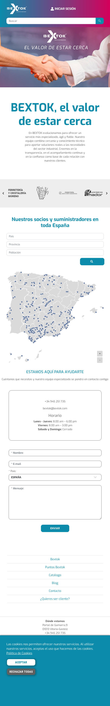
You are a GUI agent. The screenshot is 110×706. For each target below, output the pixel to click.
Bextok (55, 559)
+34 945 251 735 (55, 401)
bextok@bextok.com (55, 408)
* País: (12, 471)
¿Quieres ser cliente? (55, 599)
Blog (55, 583)
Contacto (55, 591)
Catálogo (55, 575)
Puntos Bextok (55, 567)
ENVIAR (55, 528)
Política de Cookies (19, 653)
